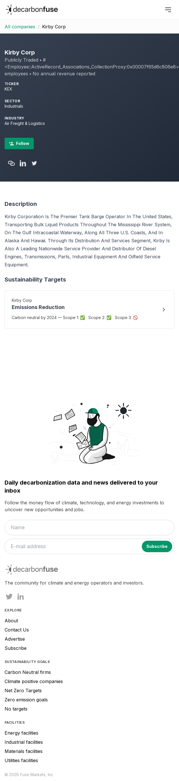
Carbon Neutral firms (28, 672)
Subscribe (16, 648)
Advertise (15, 639)
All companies (20, 26)
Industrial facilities (24, 742)
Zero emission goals (26, 700)
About (11, 620)
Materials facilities (24, 751)
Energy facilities (21, 733)
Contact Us (17, 630)
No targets (16, 709)
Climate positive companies (34, 681)
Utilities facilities (21, 760)
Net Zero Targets (23, 690)
